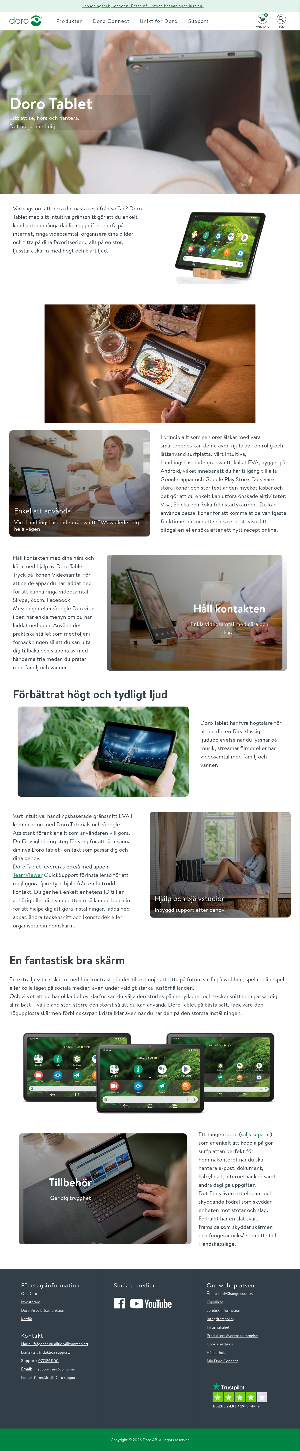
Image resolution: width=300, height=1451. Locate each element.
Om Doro (29, 1293)
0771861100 (48, 1360)
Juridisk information (223, 1310)
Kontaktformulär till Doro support (49, 1377)
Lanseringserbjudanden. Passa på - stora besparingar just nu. (143, 5)
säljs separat (255, 1134)
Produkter (69, 21)
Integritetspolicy (220, 1318)
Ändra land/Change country (230, 1293)
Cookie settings (220, 1344)
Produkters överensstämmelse (232, 1335)
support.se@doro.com (56, 1369)
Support (198, 21)
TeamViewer (27, 875)
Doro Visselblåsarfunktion (42, 1310)
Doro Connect (111, 21)
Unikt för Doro (159, 21)
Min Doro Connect (222, 1360)
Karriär (26, 1318)
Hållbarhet (216, 1352)
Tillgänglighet (218, 1327)
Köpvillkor (215, 1301)
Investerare (30, 1301)
